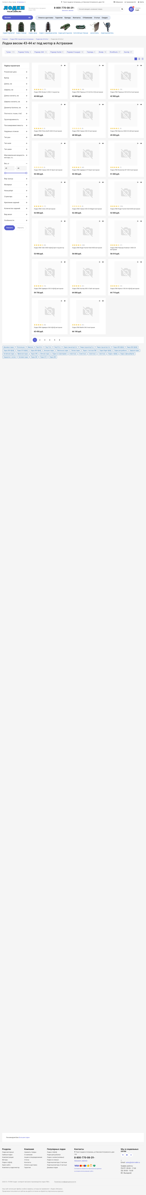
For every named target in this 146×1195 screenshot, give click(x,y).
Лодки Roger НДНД (105, 350)
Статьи (97, 18)
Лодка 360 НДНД (132, 347)
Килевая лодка (23, 357)
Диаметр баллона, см (12, 108)
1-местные (101, 354)
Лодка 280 (52, 357)
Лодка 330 (34, 357)
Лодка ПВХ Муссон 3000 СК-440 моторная (124, 131)
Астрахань (20, 2)
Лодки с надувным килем (48, 28)
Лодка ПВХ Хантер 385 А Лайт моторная (85, 288)
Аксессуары (94, 28)
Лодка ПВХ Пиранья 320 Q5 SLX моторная (124, 92)
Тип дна (7, 137)
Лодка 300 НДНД (36, 350)
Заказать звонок (67, 10)
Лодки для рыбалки (65, 28)
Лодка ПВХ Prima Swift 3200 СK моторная (48, 131)
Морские (30, 347)
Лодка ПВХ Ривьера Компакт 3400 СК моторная (123, 248)
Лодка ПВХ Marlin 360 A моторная (83, 327)
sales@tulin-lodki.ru (133, 1162)
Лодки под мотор (9, 28)
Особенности (9, 220)
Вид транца (8, 179)
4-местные (73, 354)
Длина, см (8, 84)
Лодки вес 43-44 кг (42, 39)
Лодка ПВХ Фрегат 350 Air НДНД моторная (124, 288)
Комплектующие (7, 1157)
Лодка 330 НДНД (9, 350)
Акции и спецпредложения (33, 1157)
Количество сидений (12, 208)
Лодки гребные (21, 28)
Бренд (6, 78)
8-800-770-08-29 (64, 7)
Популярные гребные (80, 28)
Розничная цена (10, 72)
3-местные (82, 354)
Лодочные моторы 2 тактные (57, 1162)
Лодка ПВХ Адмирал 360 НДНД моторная (48, 327)
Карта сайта (6, 1165)
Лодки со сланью (53, 1160)
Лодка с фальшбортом (127, 354)
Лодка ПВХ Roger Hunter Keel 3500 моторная (87, 248)
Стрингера (8, 197)
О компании (28, 1154)
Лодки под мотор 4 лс (103, 347)
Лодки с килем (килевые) (55, 1157)
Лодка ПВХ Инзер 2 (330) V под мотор (46, 92)
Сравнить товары (30, 1152)
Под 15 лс (48, 347)
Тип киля (7, 143)
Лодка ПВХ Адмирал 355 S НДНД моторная (48, 288)
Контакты (77, 18)
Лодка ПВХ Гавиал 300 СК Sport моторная (48, 170)
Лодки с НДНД (112, 354)
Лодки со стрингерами (59, 354)
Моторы (5, 1160)
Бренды (68, 18)
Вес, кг (6, 163)
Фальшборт (8, 191)
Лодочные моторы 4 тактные (57, 1165)
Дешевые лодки (9, 347)
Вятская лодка (44, 354)
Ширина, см (8, 90)
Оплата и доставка (45, 18)
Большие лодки (49, 350)
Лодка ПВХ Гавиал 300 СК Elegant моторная (87, 209)
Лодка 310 (43, 357)
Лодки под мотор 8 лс (70, 347)
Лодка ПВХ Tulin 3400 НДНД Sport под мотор (49, 248)
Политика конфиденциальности (65, 1182)
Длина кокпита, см (11, 96)
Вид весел (8, 214)
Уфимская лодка (22, 354)
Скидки (105, 18)
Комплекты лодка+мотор (10, 1167)
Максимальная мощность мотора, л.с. (14, 156)
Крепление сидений (11, 202)
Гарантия (59, 18)
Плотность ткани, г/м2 (13, 114)
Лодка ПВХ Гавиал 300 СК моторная (84, 131)
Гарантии (27, 1167)
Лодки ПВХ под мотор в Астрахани (22, 39)
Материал (8, 185)
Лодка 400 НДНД (118, 347)
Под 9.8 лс (39, 347)
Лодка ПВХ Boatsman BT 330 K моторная (124, 170)
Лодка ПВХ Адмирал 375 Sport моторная (86, 170)
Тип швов (8, 149)
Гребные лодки (7, 1154)
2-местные (92, 354)
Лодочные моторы (107, 28)
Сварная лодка (134, 350)
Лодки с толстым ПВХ (90, 350)
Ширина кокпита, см (12, 102)
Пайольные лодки (62, 350)
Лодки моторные (8, 1152)
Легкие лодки (75, 350)
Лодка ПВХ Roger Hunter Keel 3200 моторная (125, 209)
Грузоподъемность (11, 119)
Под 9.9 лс (57, 347)
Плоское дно (21, 347)
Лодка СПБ (34, 354)
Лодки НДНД (33, 28)
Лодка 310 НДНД (22, 350)
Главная (5, 39)
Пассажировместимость (13, 125)
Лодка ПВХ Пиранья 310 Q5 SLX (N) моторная (87, 92)
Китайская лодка (9, 354)
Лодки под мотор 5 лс (87, 347)
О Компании (87, 18)
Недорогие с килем (10, 357)
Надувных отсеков (11, 131)
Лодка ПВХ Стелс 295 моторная (44, 209)
